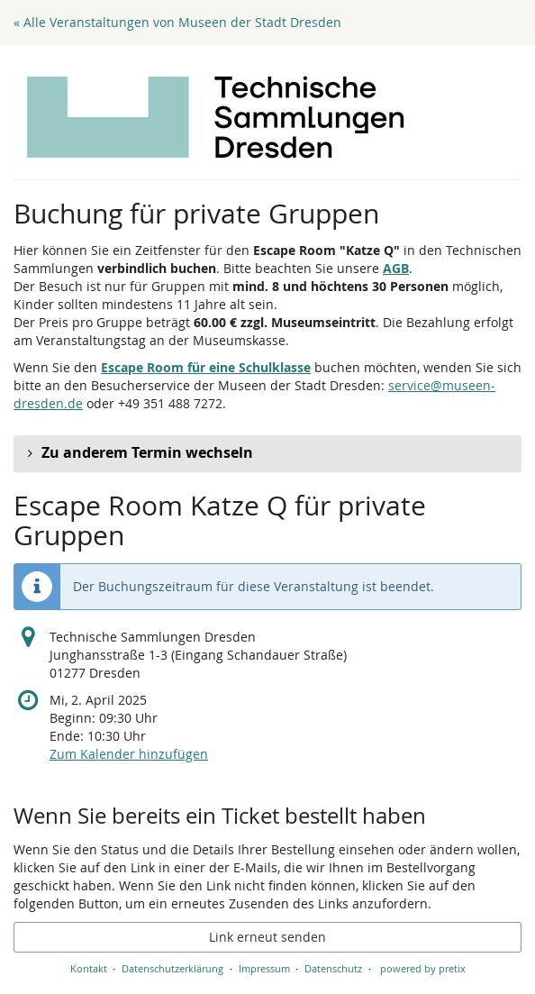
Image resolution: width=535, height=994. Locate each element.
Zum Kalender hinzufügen (129, 753)
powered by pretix (423, 968)
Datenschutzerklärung (172, 968)
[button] (267, 453)
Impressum (264, 968)
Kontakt (88, 968)
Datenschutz (333, 968)
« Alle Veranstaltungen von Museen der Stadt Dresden (177, 22)
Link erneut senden (267, 936)
